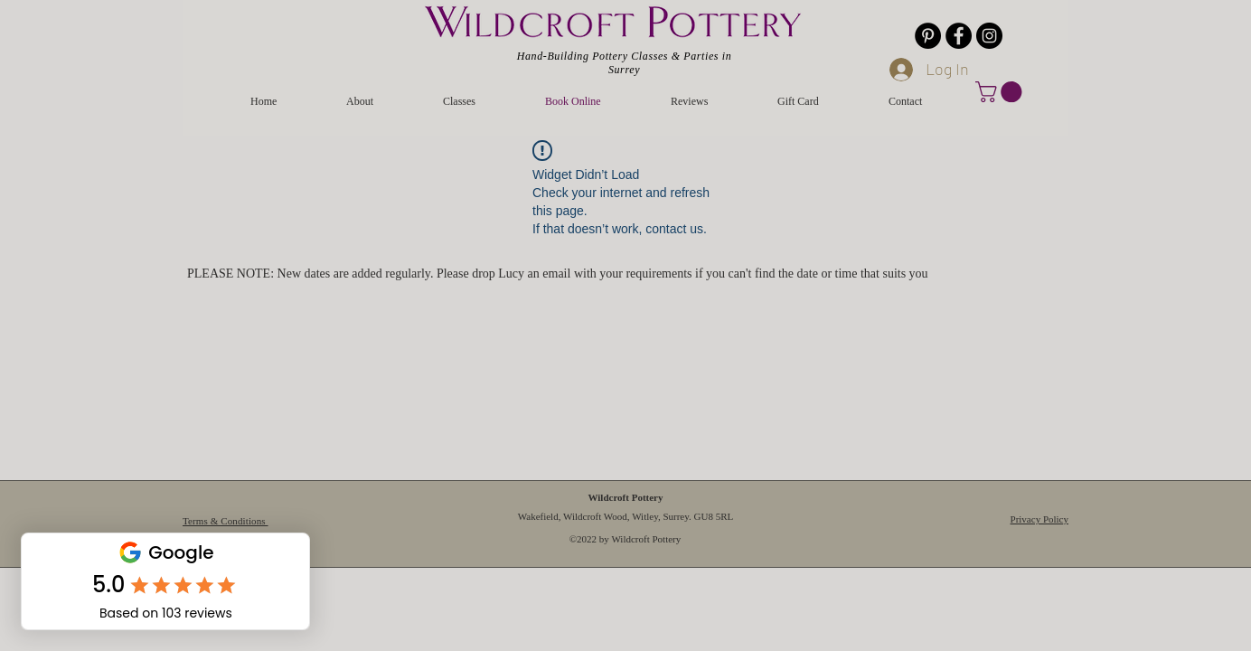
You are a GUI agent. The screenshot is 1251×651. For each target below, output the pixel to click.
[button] (1001, 91)
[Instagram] (989, 36)
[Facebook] (958, 36)
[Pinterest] (928, 36)
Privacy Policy (1039, 519)
